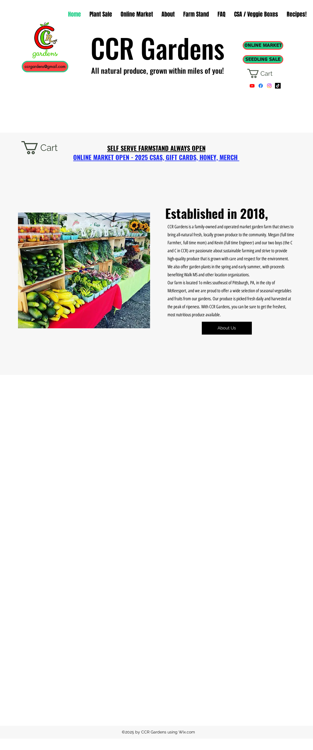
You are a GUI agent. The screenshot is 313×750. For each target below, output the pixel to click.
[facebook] (261, 86)
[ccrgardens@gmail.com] (45, 66)
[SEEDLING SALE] (263, 59)
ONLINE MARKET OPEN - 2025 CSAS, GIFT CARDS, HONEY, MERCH (156, 157)
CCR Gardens (157, 47)
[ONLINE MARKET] (263, 45)
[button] (265, 73)
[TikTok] (278, 86)
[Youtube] (252, 86)
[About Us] (227, 328)
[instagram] (269, 86)
